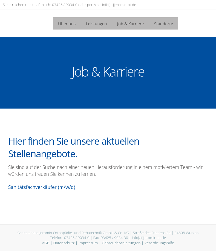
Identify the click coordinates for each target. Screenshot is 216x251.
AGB (45, 242)
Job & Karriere (130, 23)
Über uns (67, 23)
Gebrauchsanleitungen (121, 242)
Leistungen (96, 23)
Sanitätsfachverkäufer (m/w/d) (41, 187)
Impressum (88, 242)
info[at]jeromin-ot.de (119, 4)
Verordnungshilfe (159, 242)
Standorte (163, 23)
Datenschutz (63, 242)
